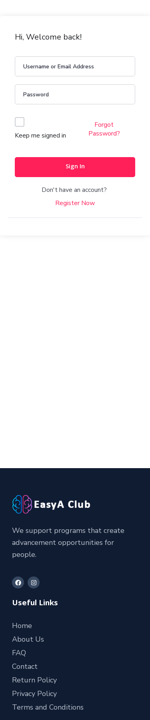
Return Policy (34, 680)
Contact (25, 666)
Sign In (75, 167)
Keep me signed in (40, 135)
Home (22, 625)
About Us (28, 639)
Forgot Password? (104, 129)
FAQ (19, 653)
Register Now (75, 203)
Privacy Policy (34, 693)
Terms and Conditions (48, 707)
